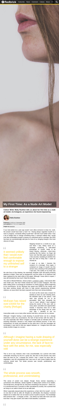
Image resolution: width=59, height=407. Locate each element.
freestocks (12, 226)
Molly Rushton (15, 217)
